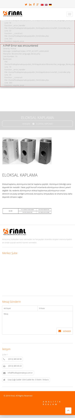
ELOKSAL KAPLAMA (44, 123)
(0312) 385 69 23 (12, 366)
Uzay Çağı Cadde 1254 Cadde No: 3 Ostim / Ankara (26, 379)
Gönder (64, 331)
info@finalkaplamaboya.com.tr (18, 373)
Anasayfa (26, 123)
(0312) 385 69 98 (12, 359)
